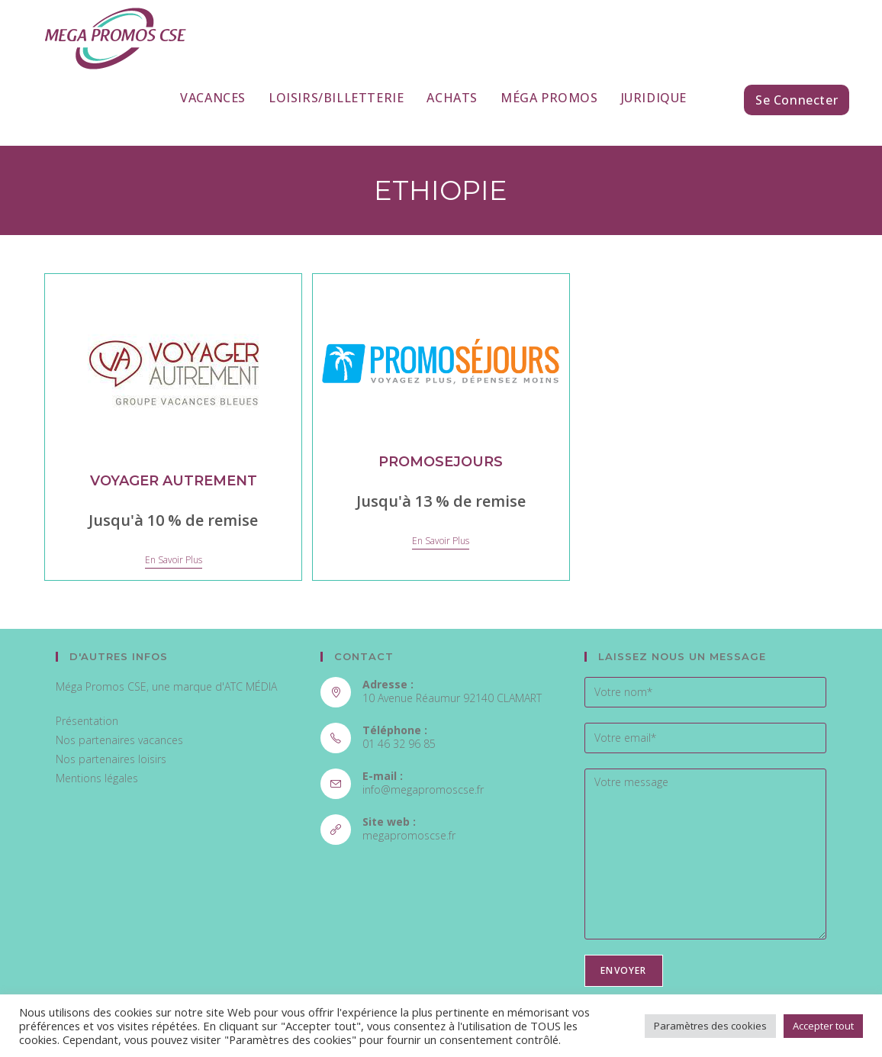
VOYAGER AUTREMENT (173, 480)
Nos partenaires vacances (119, 740)
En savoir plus (173, 560)
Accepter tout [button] (823, 1026)
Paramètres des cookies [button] (710, 1026)
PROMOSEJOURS (440, 461)
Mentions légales (97, 778)
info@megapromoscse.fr (423, 789)
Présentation (87, 721)
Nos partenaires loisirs (111, 759)
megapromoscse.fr (408, 835)
